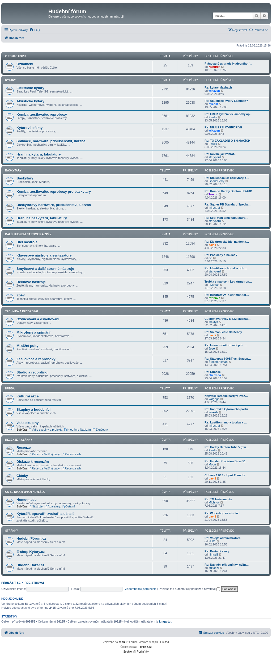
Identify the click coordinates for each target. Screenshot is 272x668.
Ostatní (68, 506)
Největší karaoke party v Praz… (226, 395)
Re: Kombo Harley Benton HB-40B (228, 191)
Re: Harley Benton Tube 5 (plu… (227, 447)
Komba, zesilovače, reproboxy (41, 114)
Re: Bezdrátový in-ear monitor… (227, 294)
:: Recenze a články (17, 439)
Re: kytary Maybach (218, 87)
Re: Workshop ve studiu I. (222, 513)
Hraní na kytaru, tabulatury (38, 154)
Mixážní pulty (27, 346)
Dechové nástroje (31, 282)
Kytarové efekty (29, 128)
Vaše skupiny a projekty (45, 429)
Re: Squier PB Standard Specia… (228, 204)
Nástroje (35, 506)
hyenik (213, 104)
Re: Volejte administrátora (223, 538)
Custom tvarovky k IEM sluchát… (228, 318)
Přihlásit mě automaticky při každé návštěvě (189, 588)
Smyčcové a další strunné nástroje (45, 269)
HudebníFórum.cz (31, 538)
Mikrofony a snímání (33, 332)
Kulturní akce (27, 396)
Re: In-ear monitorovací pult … (226, 345)
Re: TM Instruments (218, 499)
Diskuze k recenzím (32, 462)
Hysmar (214, 284)
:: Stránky (10, 530)
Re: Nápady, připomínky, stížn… (227, 564)
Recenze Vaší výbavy (44, 454)
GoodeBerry (216, 181)
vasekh (213, 412)
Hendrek (214, 66)
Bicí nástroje (26, 242)
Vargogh (214, 399)
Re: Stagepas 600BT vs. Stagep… (228, 358)
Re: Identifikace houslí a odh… (226, 268)
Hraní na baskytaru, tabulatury (41, 218)
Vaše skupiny (27, 423)
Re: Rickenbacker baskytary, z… (227, 177)
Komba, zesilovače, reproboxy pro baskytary (53, 192)
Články (22, 476)
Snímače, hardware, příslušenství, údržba (50, 141)
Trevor (213, 194)
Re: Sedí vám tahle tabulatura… (226, 217)
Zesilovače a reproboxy (36, 359)
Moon (212, 464)
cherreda (215, 375)
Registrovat (34, 582)
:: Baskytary (12, 170)
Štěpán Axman (218, 361)
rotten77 (214, 298)
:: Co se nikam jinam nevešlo (24, 491)
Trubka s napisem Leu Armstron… (228, 281)
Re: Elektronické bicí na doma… (227, 241)
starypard (215, 157)
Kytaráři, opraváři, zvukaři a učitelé (45, 514)
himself (213, 554)
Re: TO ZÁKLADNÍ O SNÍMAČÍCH (227, 140)
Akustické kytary (30, 101)
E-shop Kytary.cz (30, 552)
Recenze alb (71, 454)
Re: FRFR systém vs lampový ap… (229, 114)
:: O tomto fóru (14, 56)
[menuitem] (34, 30)
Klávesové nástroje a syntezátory (44, 255)
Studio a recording (32, 372)
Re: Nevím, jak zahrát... (220, 154)
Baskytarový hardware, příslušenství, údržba (53, 205)
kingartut (165, 621)
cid (210, 258)
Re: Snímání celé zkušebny (223, 332)
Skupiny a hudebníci (33, 409)
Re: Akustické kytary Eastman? (226, 100)
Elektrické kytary (30, 88)
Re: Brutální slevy (217, 551)
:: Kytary (9, 80)
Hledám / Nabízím (77, 429)
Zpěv (20, 295)
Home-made (26, 500)
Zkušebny (100, 429)
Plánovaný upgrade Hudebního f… (228, 63)
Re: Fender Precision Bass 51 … (227, 461)
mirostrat (214, 207)
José (212, 348)
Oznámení (24, 64)
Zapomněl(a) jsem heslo (140, 588)
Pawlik (213, 117)
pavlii (212, 244)
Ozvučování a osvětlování (37, 319)
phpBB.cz (146, 646)
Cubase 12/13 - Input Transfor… (226, 475)
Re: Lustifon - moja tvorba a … (226, 422)
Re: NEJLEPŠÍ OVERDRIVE (223, 127)
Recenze (23, 447)
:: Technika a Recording (20, 311)
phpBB (122, 642)
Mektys (213, 322)
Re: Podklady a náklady (221, 255)
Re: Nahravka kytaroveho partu (226, 409)
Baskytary (24, 178)
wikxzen (214, 90)
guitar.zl (214, 567)
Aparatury (52, 506)
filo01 (212, 541)
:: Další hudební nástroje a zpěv (27, 234)
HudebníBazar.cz (30, 565)
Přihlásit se (10, 582)
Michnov (214, 502)
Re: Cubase (213, 371)
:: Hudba (9, 388)
